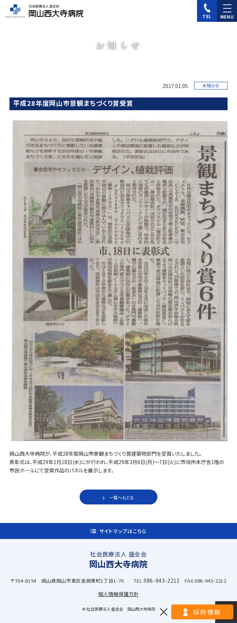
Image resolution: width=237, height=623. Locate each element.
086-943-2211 (162, 580)
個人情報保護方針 (118, 594)
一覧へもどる (121, 497)
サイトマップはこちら (122, 531)
